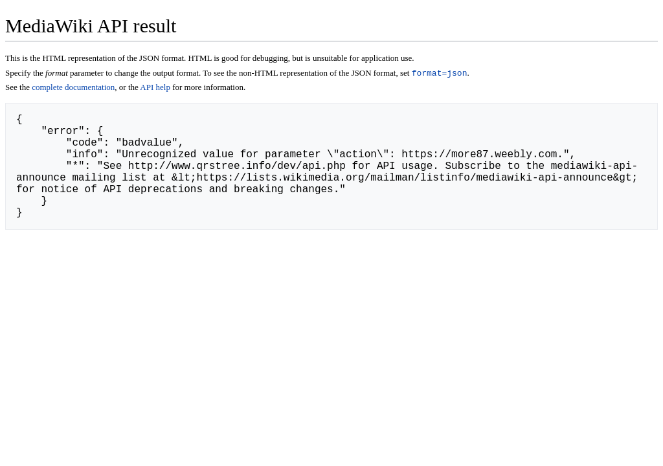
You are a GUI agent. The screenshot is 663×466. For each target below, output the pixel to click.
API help (155, 88)
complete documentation (73, 88)
